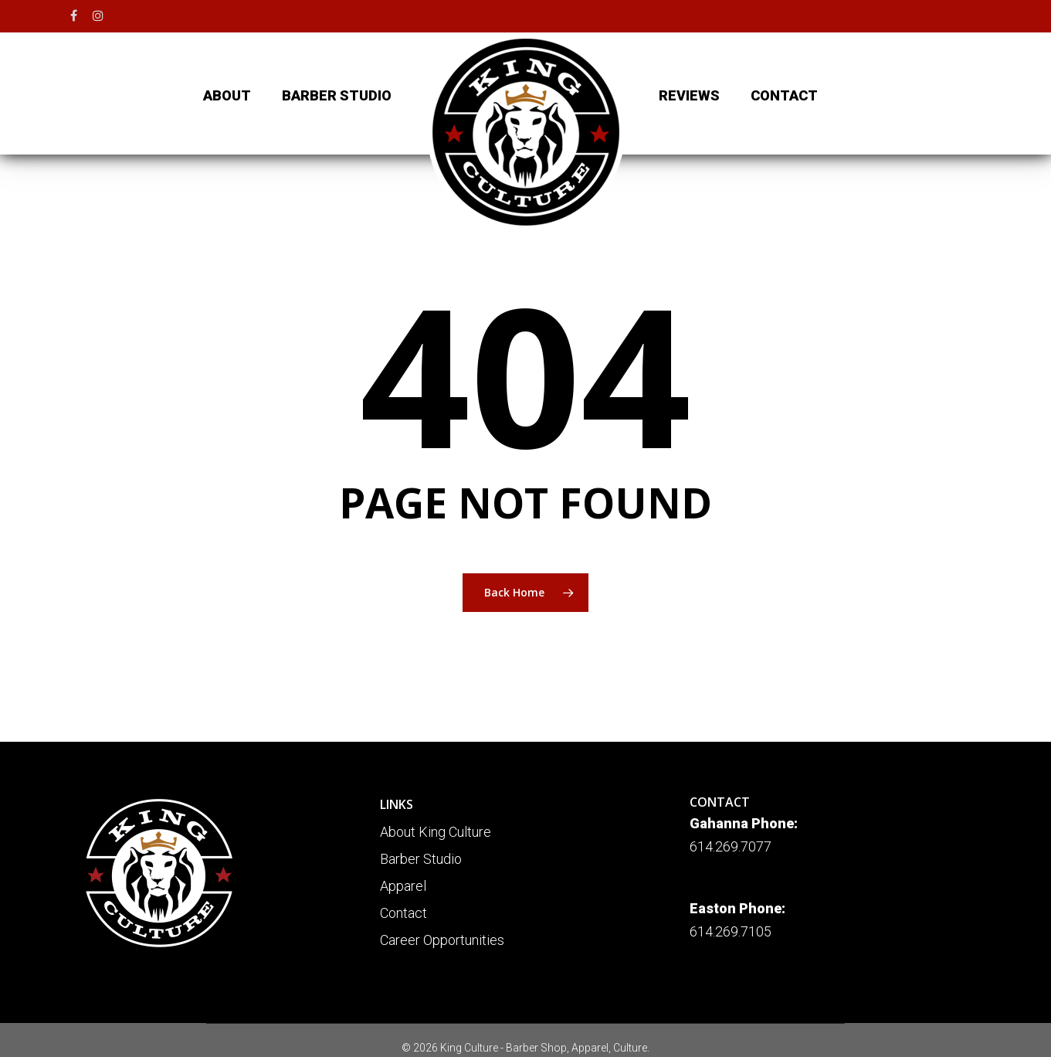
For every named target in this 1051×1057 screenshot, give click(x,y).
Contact (403, 913)
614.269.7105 (730, 931)
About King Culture (435, 832)
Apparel (403, 886)
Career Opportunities (442, 940)
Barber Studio (421, 859)
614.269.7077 (730, 846)
